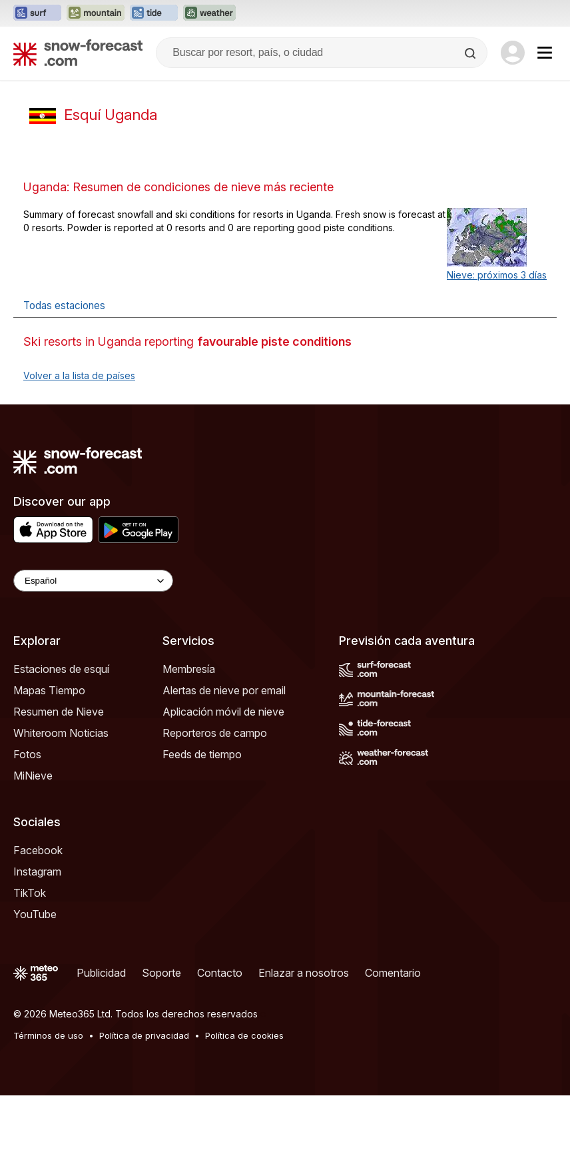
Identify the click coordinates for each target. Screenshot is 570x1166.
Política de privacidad (144, 1035)
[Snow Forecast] (77, 52)
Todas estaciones (64, 305)
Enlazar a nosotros (303, 972)
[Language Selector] (93, 581)
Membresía (188, 669)
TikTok (29, 892)
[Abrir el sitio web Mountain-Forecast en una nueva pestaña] (96, 13)
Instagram (37, 871)
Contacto (219, 972)
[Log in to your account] (513, 53)
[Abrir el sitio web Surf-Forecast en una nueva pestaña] (37, 13)
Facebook (38, 850)
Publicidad (101, 972)
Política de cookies (244, 1035)
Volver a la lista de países (79, 375)
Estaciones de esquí (61, 669)
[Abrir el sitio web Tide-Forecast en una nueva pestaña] (154, 13)
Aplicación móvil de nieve (223, 711)
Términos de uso (48, 1035)
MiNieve (33, 775)
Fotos (27, 754)
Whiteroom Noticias (61, 733)
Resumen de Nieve (58, 711)
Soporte (161, 972)
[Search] (471, 53)
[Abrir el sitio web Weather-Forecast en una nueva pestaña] (209, 13)
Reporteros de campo (214, 733)
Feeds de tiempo (202, 754)
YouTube (35, 914)
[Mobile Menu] (545, 53)
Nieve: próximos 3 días (497, 275)
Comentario (393, 972)
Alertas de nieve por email (224, 690)
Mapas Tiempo (49, 690)
